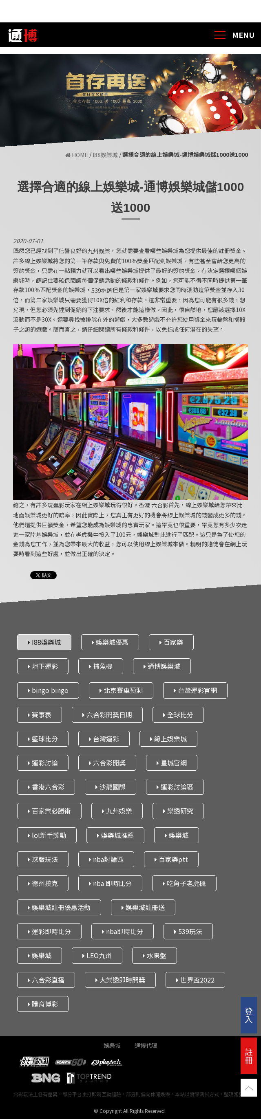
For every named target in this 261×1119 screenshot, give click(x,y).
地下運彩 (43, 666)
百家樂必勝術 (49, 811)
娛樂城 (176, 835)
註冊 (249, 1056)
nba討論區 (106, 859)
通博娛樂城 (162, 666)
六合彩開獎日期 (107, 714)
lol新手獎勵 (47, 835)
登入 (249, 1015)
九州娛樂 (117, 811)
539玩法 (188, 931)
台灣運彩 (104, 738)
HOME (76, 155)
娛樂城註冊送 (143, 907)
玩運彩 (55, 505)
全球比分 (178, 714)
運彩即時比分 (49, 931)
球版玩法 (43, 859)
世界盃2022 (195, 980)
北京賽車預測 (121, 690)
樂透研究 (178, 811)
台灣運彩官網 (195, 690)
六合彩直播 (46, 980)
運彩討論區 (175, 786)
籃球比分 (43, 738)
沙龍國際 (110, 786)
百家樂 (171, 642)
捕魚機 (101, 666)
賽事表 (39, 714)
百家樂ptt (171, 859)
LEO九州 (97, 955)
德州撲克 (43, 883)
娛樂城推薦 (115, 835)
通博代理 (146, 1045)
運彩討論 (43, 762)
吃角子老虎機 (184, 883)
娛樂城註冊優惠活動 (59, 907)
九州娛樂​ (98, 251)
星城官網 (172, 762)
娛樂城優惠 (110, 642)
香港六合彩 (46, 786)
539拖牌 (102, 290)
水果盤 (154, 955)
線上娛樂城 (168, 738)
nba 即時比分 (110, 883)
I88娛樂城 (105, 155)
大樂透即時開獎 (120, 980)
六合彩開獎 (107, 762)
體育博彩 (43, 1004)
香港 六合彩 (153, 505)
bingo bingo (48, 690)
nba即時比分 (122, 931)
